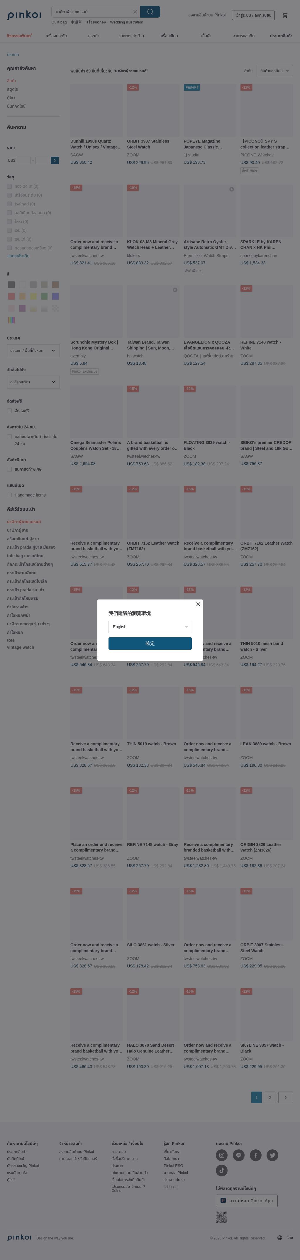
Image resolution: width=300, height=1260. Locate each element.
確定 (150, 643)
